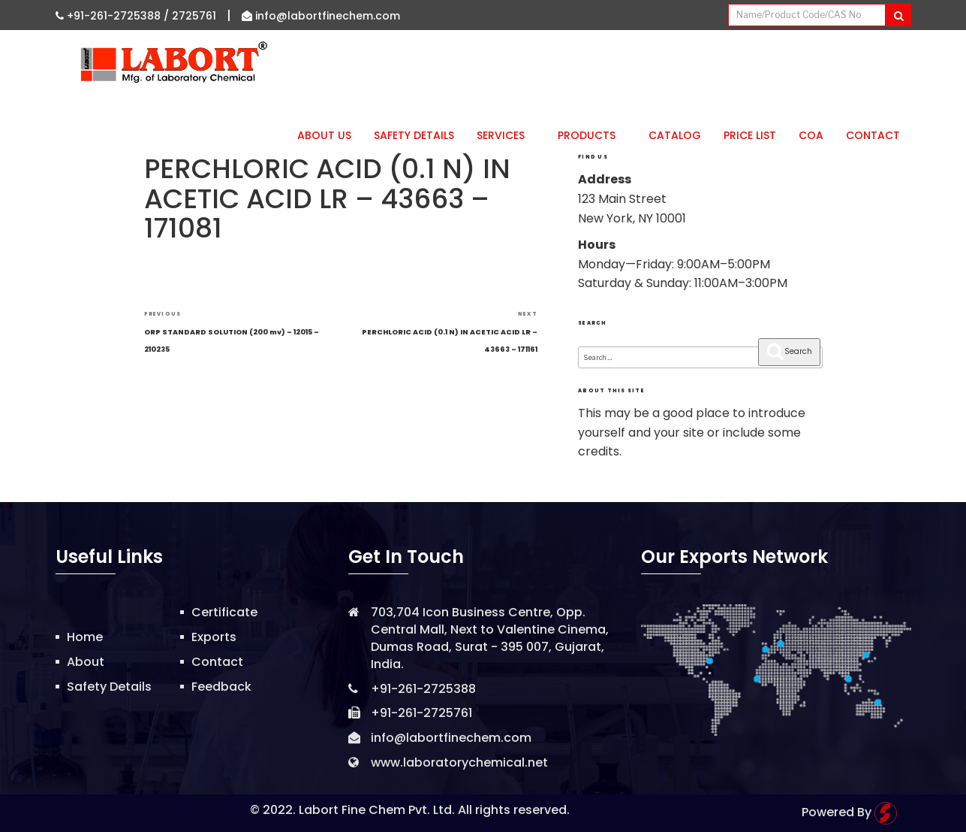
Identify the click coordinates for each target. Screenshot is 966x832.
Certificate (224, 612)
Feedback (221, 686)
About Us (324, 135)
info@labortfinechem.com (321, 15)
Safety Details (414, 135)
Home (85, 637)
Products (592, 135)
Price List (750, 135)
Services (506, 135)
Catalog (675, 135)
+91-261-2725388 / (114, 15)
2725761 (194, 15)
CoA (811, 135)
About (85, 661)
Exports (213, 637)
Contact (873, 135)
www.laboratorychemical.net (459, 762)
